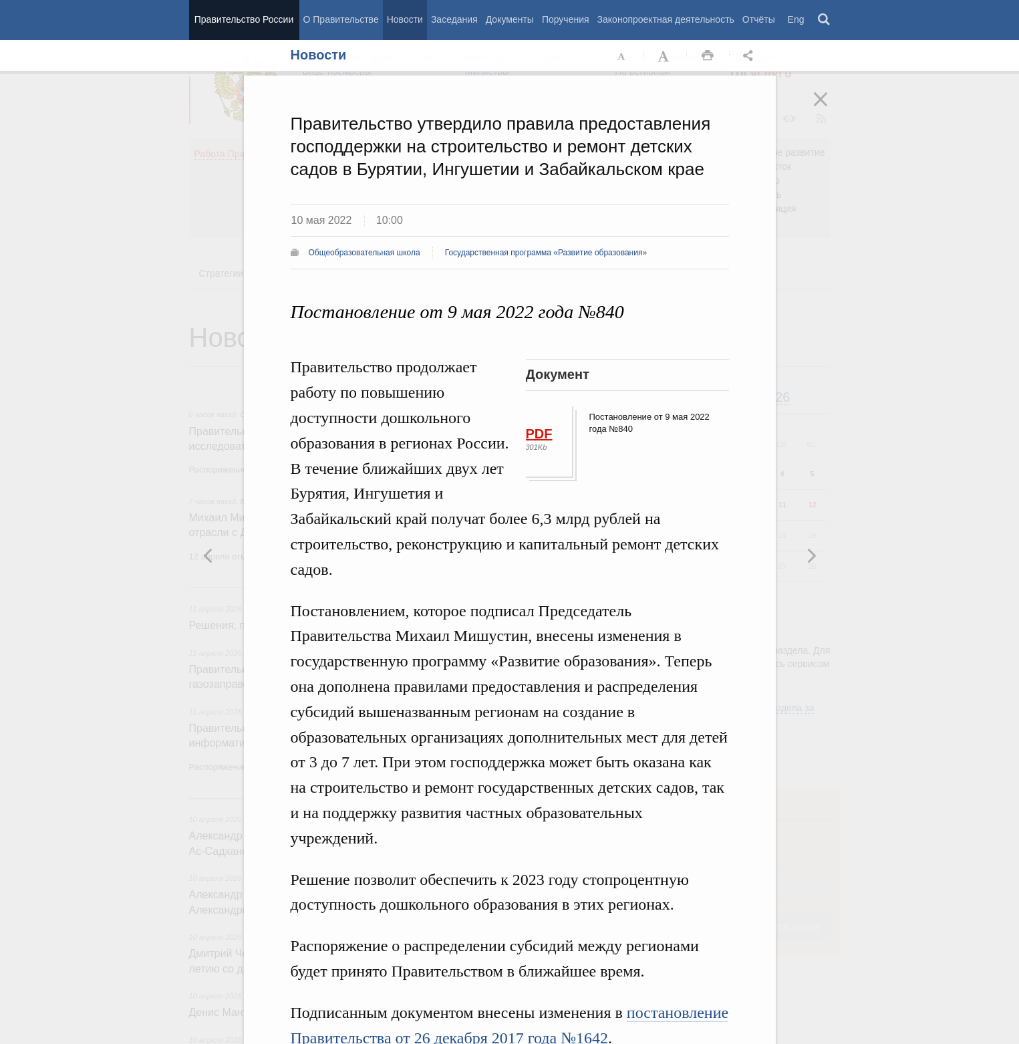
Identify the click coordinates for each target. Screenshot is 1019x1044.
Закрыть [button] (830, 108)
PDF (539, 433)
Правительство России (243, 19)
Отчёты (758, 19)
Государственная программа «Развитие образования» (546, 252)
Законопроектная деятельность (665, 19)
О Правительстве (341, 19)
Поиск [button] (825, 20)
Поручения (565, 19)
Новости (405, 19)
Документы (510, 19)
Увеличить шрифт (665, 56)
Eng (796, 19)
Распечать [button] (708, 56)
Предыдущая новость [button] (811, 555)
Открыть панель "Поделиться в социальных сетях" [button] (750, 56)
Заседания (454, 19)
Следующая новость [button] (208, 555)
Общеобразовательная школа (364, 252)
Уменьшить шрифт (622, 56)
